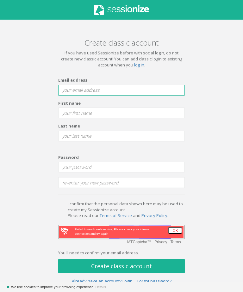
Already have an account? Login (102, 281)
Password (68, 157)
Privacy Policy (154, 215)
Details (100, 287)
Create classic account (121, 266)
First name (69, 103)
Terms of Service (116, 215)
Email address (72, 80)
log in (139, 65)
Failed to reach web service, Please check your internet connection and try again (112, 231)
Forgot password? (154, 281)
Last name (69, 126)
